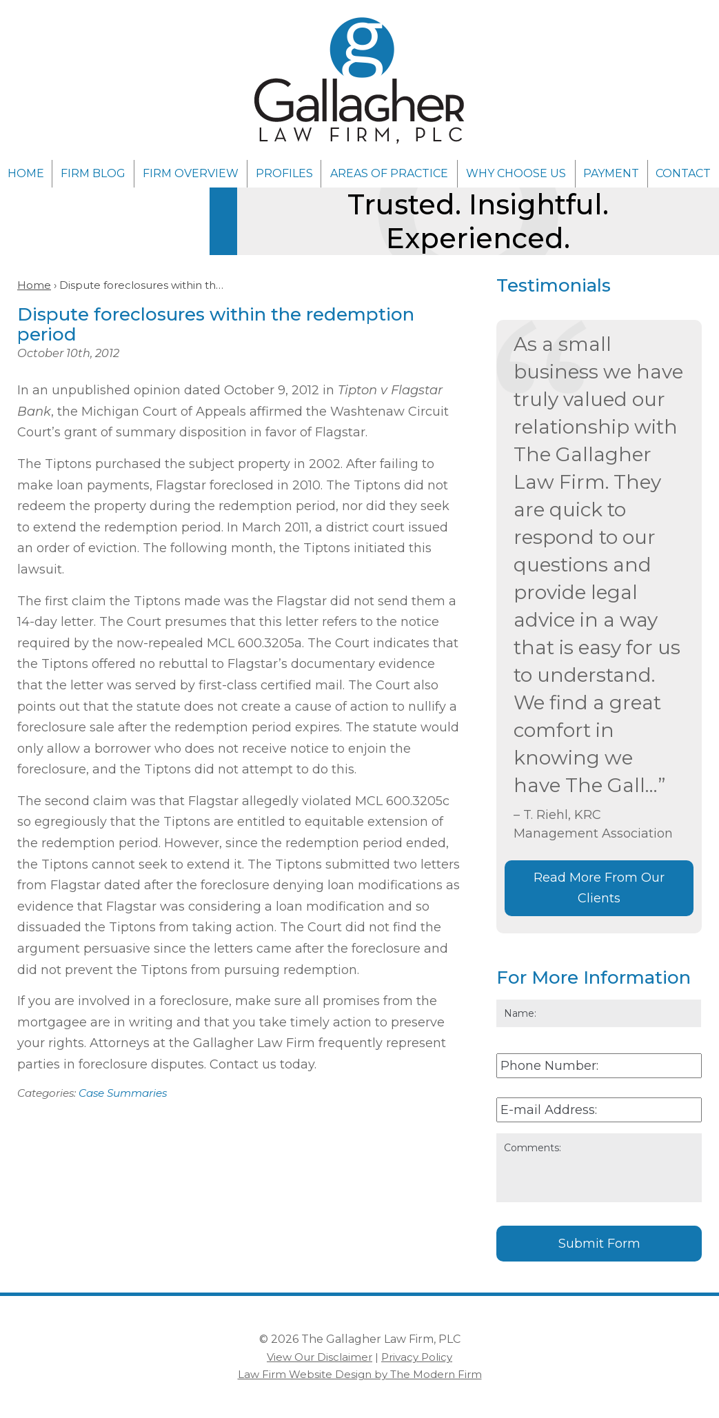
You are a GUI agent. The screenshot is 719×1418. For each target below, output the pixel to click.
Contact (683, 173)
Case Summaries (123, 1093)
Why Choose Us (516, 173)
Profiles (284, 173)
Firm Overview (191, 173)
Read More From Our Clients (599, 888)
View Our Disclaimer (319, 1357)
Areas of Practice (389, 173)
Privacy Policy (416, 1357)
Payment (611, 173)
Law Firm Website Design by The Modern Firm (360, 1374)
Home (26, 173)
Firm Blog (93, 173)
